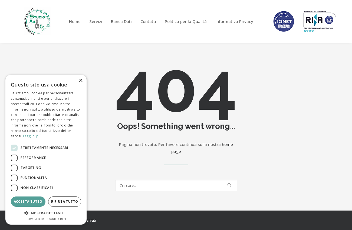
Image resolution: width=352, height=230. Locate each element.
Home (75, 21)
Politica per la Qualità (186, 21)
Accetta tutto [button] (28, 201)
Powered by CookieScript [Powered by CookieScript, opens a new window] (46, 219)
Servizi (95, 21)
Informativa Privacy (234, 21)
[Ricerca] (176, 185)
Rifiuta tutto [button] (64, 201)
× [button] (80, 81)
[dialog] (46, 150)
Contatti (148, 21)
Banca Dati (121, 21)
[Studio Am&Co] (37, 21)
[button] (229, 185)
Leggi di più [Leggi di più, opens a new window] (32, 136)
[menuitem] (74, 21)
